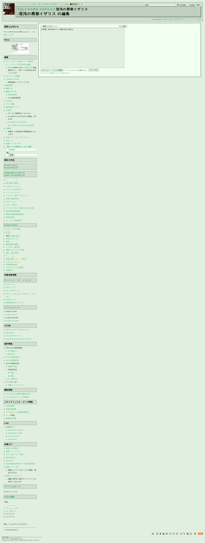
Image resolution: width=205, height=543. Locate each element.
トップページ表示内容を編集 (19, 64)
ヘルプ (61, 4)
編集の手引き (11, 91)
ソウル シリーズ (11, 307)
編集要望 (9, 85)
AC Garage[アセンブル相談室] (17, 397)
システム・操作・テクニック (17, 196)
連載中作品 (12, 366)
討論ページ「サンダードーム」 (18, 137)
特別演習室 (12, 95)
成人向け (11, 354)
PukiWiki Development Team (32, 537)
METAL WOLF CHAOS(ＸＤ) (17, 330)
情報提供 (9, 270)
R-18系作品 (12, 379)
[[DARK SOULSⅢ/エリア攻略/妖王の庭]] (86, 52)
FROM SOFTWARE (15, 430)
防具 (8, 239)
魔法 (8, 244)
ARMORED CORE (15, 433)
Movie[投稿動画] (12, 360)
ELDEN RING (11, 225)
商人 (24, 259)
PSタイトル (10, 284)
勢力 (15, 205)
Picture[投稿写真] (12, 357)
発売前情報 (10, 217)
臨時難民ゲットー (13, 107)
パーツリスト (11, 180)
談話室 (8, 214)
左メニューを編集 (13, 76)
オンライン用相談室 (14, 220)
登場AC (16, 199)
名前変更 (177, 19)
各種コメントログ (13, 451)
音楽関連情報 (11, 409)
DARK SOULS (40, 9)
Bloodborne (10, 333)
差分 (183, 19)
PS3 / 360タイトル (13, 291)
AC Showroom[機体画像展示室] (18, 394)
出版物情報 (10, 406)
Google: (12, 149)
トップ (20, 4)
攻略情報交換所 (18, 214)
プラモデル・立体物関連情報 (17, 412)
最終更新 (53, 4)
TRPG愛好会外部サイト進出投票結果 (20, 464)
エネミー (9, 205)
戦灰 (8, 242)
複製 (170, 19)
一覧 (39, 4)
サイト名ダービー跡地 (14, 454)
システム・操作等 (13, 247)
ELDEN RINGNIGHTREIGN (11, 166)
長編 (12, 373)
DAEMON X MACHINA (17, 122)
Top (21, 9)
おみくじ (9, 140)
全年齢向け (12, 351)
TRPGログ (10, 461)
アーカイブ (10, 208)
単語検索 (45, 4)
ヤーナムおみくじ (12, 486)
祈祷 (16, 244)
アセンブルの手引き (14, 189)
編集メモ (9, 88)
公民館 (8, 110)
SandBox (9, 101)
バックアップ (192, 19)
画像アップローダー (14, 144)
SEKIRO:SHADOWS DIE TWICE (18, 339)
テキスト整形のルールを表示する (56, 82)
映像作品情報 (11, 418)
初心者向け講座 (12, 183)
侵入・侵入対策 (12, 253)
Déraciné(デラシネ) (13, 336)
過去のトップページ (14, 476)
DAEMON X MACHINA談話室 (22, 125)
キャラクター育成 (17, 250)
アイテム (9, 256)
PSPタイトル (11, 299)
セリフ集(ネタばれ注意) (24, 208)
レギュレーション (13, 186)
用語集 (8, 211)
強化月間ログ (11, 458)
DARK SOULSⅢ (12, 321)
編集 (165, 19)
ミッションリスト (13, 192)
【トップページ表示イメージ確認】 (20, 61)
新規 (34, 4)
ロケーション (11, 202)
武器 (8, 233)
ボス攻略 (16, 229)
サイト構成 (10, 104)
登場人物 (9, 199)
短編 (12, 376)
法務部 (8, 128)
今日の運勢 (9, 497)
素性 (8, 250)
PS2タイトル (11, 287)
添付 (200, 19)
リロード (27, 4)
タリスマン (14, 239)
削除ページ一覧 (12, 467)
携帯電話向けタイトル (14, 303)
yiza (21, 538)
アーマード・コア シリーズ (17, 280)
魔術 (12, 244)
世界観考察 (16, 211)
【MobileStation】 (13, 79)
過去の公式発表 (12, 448)
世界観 (8, 265)
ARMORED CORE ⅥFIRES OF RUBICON (14, 174)
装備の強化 (15, 236)
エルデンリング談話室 (15, 267)
